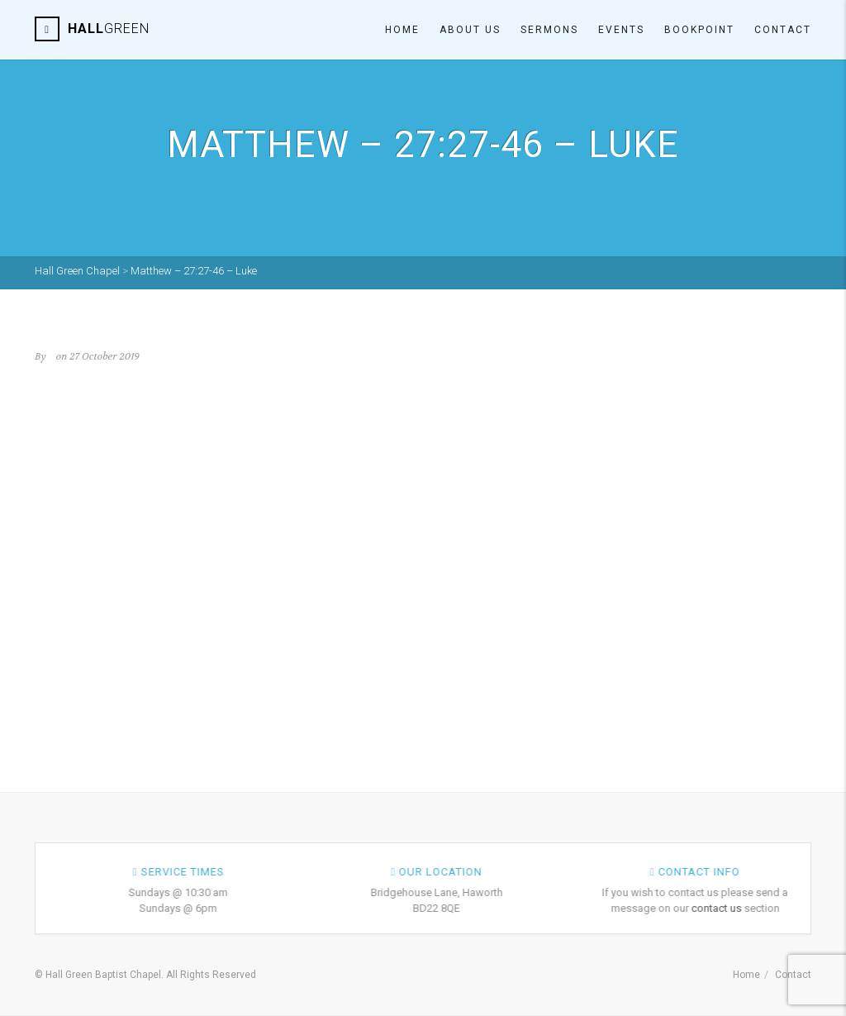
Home (402, 30)
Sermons (549, 30)
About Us (470, 30)
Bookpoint (699, 30)
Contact (782, 30)
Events (621, 30)
